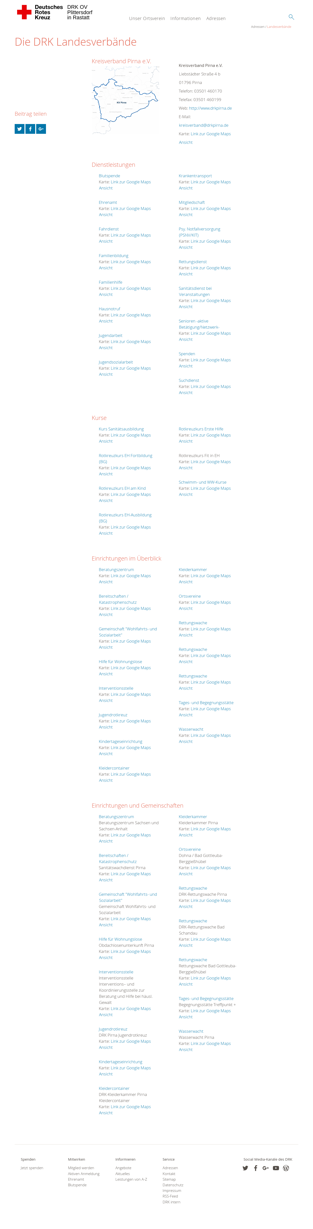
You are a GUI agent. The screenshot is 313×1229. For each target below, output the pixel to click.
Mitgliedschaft (192, 202)
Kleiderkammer (193, 570)
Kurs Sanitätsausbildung (121, 429)
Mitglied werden (81, 1168)
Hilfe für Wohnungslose (120, 662)
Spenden (187, 354)
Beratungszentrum (116, 570)
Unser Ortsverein (147, 18)
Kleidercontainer (114, 768)
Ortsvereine (190, 596)
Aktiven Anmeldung (84, 1173)
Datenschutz (173, 1185)
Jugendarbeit (111, 335)
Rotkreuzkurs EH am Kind (122, 488)
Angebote (123, 1168)
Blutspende (109, 176)
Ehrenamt (108, 202)
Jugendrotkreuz (113, 715)
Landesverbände (43, 27)
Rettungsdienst (193, 262)
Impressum (172, 1190)
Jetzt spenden (32, 1168)
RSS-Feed (170, 1196)
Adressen (216, 18)
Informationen (185, 18)
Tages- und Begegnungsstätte (206, 703)
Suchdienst (189, 380)
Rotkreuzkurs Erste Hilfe (201, 429)
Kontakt (169, 1173)
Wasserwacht (191, 729)
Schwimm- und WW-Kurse (202, 482)
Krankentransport (195, 176)
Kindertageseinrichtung (120, 741)
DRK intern (171, 1202)
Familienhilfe (110, 282)
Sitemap (169, 1179)
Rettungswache (193, 623)
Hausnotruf (109, 309)
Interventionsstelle (116, 688)
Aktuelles (122, 1173)
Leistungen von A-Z (131, 1179)
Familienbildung (113, 256)
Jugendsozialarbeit (116, 362)
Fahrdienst (109, 229)
